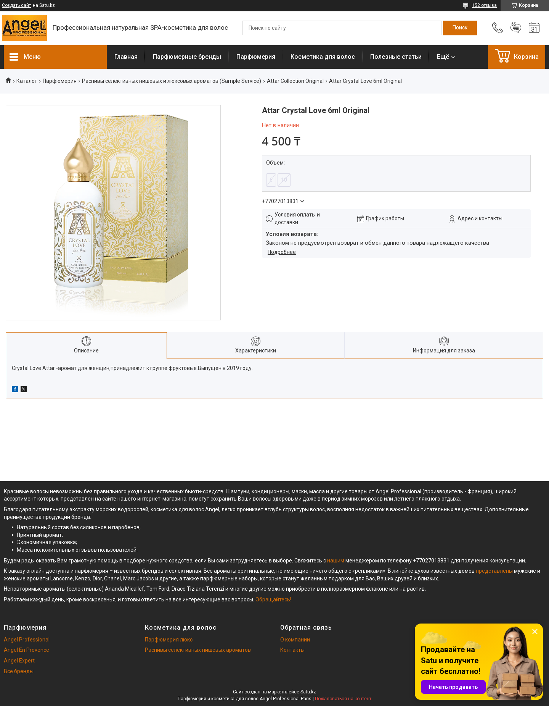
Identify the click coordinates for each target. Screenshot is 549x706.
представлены (494, 571)
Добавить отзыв (515, 28)
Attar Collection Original (295, 81)
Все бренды (19, 671)
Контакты (292, 650)
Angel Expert (19, 661)
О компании (295, 640)
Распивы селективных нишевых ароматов (198, 650)
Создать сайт (16, 5)
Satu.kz (308, 692)
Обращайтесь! (273, 599)
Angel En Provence (26, 650)
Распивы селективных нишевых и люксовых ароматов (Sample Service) (171, 81)
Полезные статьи (396, 56)
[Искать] (460, 28)
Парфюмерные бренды (187, 56)
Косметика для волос (323, 56)
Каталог (26, 81)
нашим (335, 560)
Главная (126, 56)
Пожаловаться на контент (343, 698)
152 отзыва (484, 5)
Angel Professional (27, 640)
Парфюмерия (255, 56)
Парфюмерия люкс (169, 640)
